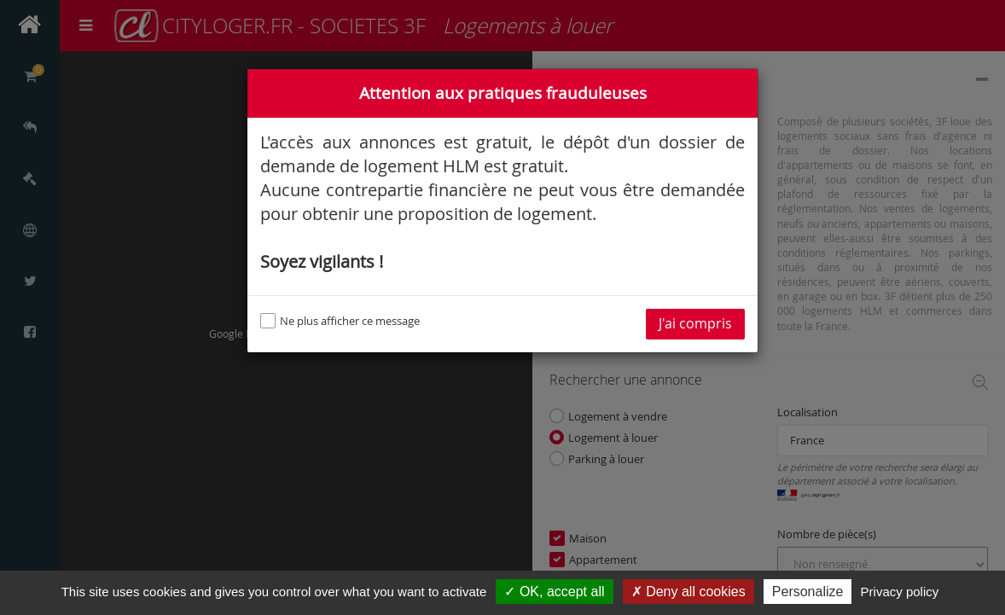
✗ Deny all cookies (688, 591)
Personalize (808, 591)
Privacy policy (900, 591)
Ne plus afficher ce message (340, 320)
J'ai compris (695, 324)
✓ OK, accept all (554, 591)
